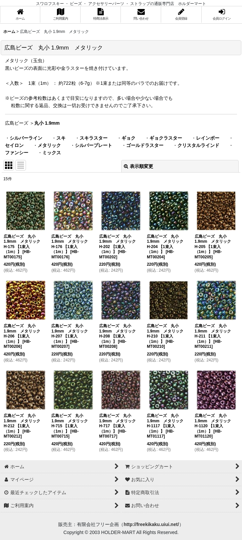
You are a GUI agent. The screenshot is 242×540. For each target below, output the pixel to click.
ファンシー (16, 152)
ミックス (51, 152)
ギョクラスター (165, 138)
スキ (61, 138)
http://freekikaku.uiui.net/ (151, 524)
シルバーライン (26, 138)
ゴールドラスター (144, 145)
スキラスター (94, 138)
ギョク (128, 138)
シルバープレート (93, 145)
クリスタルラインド (198, 145)
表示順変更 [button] (138, 166)
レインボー (207, 138)
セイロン (14, 145)
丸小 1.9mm (47, 123)
